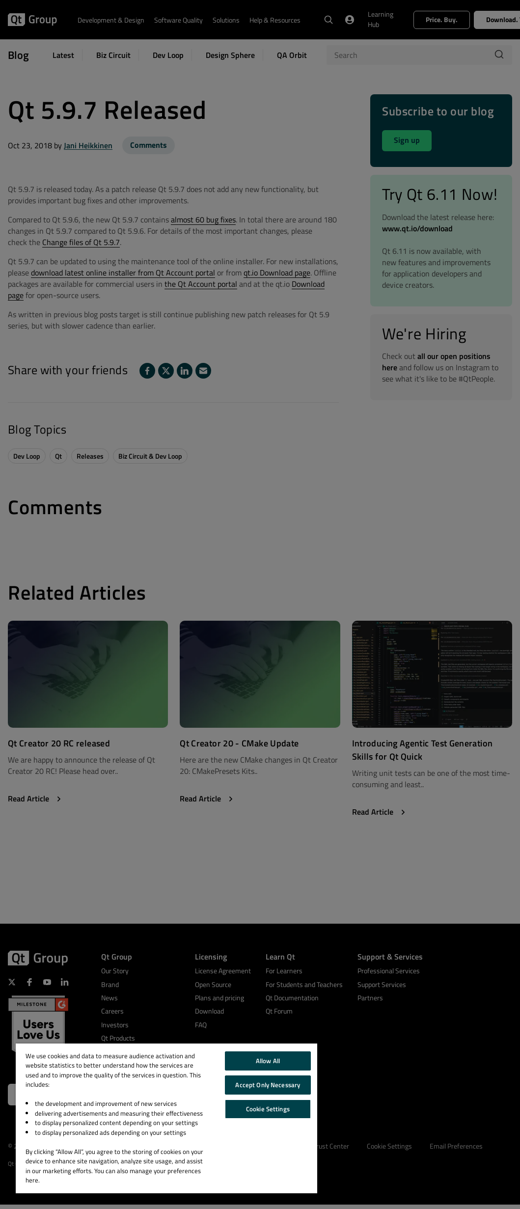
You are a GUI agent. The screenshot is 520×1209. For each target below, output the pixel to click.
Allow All (268, 1061)
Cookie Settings (268, 1109)
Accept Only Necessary (267, 1085)
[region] (166, 1118)
